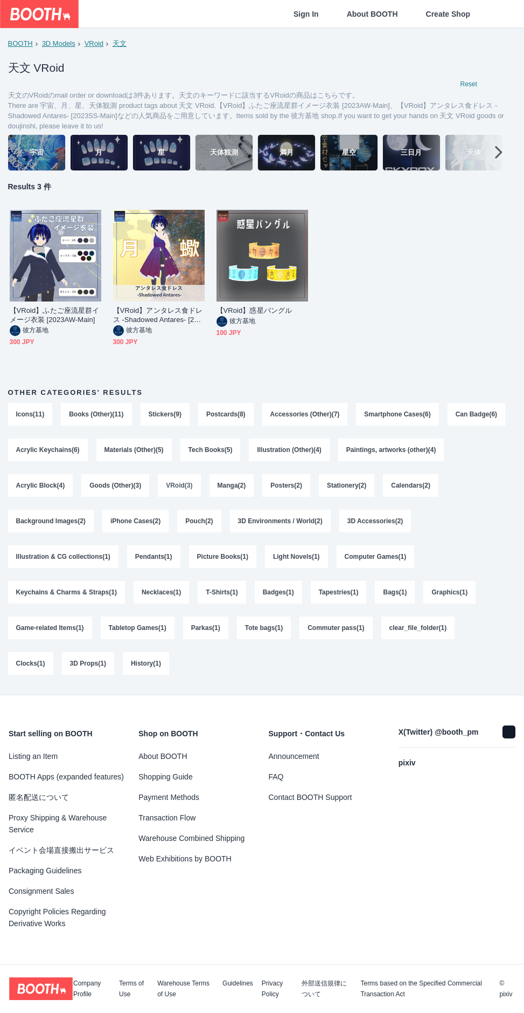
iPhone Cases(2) (135, 521)
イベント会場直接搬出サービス (61, 850)
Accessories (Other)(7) (305, 414)
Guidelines (237, 983)
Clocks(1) (30, 663)
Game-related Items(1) (50, 628)
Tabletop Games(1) (137, 628)
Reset (468, 84)
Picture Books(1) (222, 556)
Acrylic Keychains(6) (48, 450)
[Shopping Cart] (498, 14)
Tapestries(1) (339, 592)
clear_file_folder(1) (418, 628)
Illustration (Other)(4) (289, 450)
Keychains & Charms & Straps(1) (66, 592)
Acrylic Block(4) (40, 485)
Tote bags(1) (264, 628)
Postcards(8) (226, 414)
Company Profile (87, 988)
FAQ (276, 776)
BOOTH (20, 43)
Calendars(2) (410, 485)
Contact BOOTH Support (310, 797)
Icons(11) (30, 414)
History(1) (146, 663)
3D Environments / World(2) (280, 521)
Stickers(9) (165, 414)
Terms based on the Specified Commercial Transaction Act (420, 988)
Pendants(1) (153, 556)
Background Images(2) (51, 521)
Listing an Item (33, 756)
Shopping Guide (165, 776)
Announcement (294, 756)
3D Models (58, 43)
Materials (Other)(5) (134, 450)
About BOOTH (372, 14)
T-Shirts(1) (221, 592)
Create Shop (448, 14)
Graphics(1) (449, 592)
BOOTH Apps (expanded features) (66, 776)
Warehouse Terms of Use (183, 988)
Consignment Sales (41, 891)
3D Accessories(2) (375, 521)
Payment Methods (168, 797)
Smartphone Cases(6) (397, 414)
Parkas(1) (205, 628)
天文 (120, 43)
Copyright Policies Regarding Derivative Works (57, 917)
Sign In (306, 14)
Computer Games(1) (376, 556)
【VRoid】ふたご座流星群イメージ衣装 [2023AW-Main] (55, 315)
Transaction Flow (166, 817)
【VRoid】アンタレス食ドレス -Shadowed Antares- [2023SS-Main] (158, 315)
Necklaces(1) (161, 592)
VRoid (94, 43)
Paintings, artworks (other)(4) (391, 450)
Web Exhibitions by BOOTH (184, 858)
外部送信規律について (324, 988)
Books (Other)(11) (96, 414)
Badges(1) (278, 592)
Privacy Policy (272, 988)
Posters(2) (286, 485)
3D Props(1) (88, 663)
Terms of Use (131, 988)
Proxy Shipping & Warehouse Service (58, 823)
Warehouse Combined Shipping (191, 838)
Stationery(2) (346, 485)
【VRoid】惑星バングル (254, 310)
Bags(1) (395, 592)
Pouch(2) (199, 521)
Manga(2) (232, 485)
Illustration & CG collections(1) (63, 556)
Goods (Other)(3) (115, 485)
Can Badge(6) (476, 414)
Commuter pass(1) (336, 628)
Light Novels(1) (296, 556)
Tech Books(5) (210, 450)
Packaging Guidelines (45, 870)
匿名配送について (39, 797)
